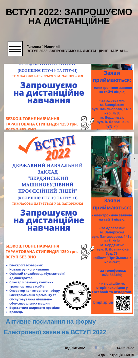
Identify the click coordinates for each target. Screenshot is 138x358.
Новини (52, 47)
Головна (35, 47)
